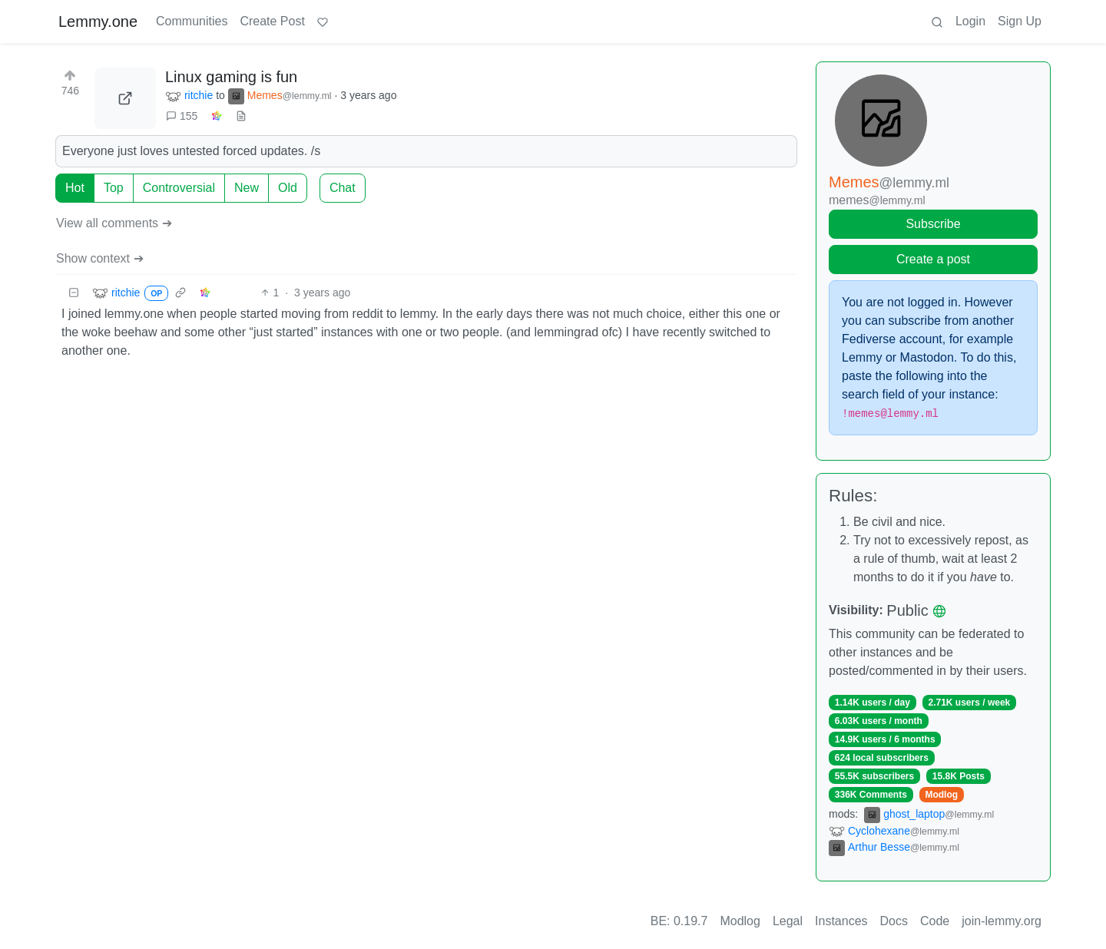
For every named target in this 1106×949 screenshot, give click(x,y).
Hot (74, 187)
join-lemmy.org (1001, 921)
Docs (894, 921)
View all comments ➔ (114, 223)
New (246, 187)
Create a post (933, 259)
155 (181, 116)
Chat (342, 187)
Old (287, 187)
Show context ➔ (100, 258)
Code (934, 921)
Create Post (272, 21)
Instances (841, 921)
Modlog (941, 794)
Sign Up (1019, 21)
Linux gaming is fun (231, 76)
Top (114, 187)
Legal (788, 921)
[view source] (241, 116)
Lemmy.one (97, 21)
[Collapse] (73, 293)
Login (970, 21)
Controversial (179, 187)
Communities (191, 21)
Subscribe (933, 223)
